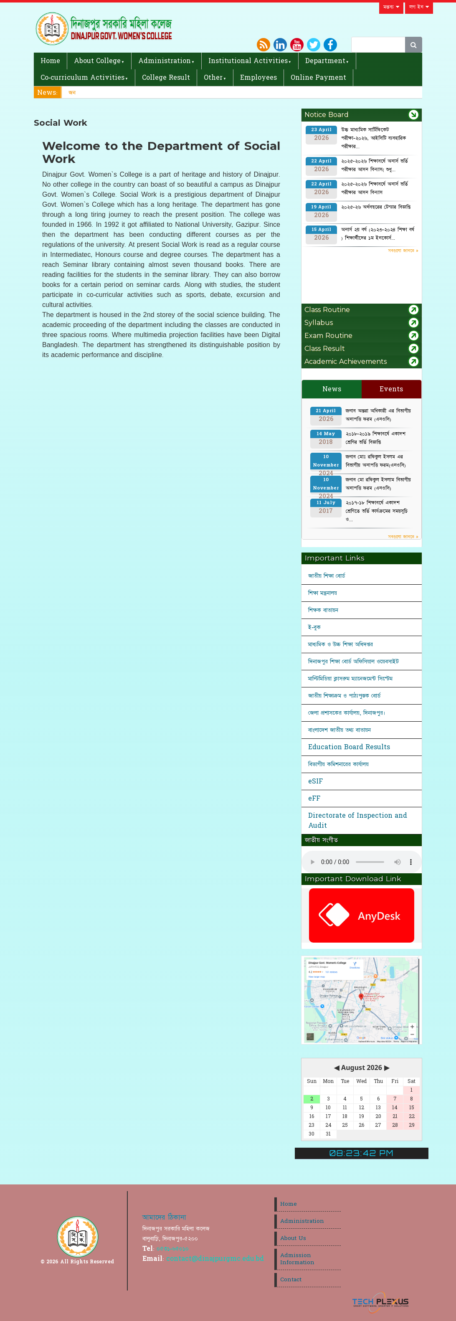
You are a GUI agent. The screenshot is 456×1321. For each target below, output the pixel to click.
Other (213, 77)
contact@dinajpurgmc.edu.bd (215, 1259)
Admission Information (297, 1259)
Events (391, 389)
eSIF (315, 781)
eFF (314, 798)
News (331, 389)
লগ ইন (419, 7)
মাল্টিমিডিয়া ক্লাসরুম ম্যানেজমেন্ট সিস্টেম (350, 678)
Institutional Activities (248, 61)
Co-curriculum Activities (82, 77)
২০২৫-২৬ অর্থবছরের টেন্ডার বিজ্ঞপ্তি (375, 207)
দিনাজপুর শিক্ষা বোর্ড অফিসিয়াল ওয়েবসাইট (353, 661)
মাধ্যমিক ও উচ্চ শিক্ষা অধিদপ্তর (340, 644)
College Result (166, 77)
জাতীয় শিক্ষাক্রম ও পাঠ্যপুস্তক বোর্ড (344, 696)
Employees (258, 77)
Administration (164, 61)
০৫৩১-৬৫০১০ (173, 1249)
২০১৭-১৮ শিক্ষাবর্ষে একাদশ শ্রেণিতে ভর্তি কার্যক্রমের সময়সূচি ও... (377, 511)
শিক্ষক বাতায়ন (323, 610)
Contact (290, 1279)
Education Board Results (349, 747)
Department (325, 61)
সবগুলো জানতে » (403, 251)
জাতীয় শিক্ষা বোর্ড (326, 576)
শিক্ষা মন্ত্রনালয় (322, 593)
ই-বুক (314, 627)
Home (50, 61)
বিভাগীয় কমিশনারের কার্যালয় (338, 764)
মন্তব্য (391, 7)
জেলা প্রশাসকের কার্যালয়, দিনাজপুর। (346, 713)
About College (97, 61)
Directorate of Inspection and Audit (357, 820)
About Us (293, 1238)
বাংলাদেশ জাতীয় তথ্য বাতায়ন (339, 730)
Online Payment (318, 77)
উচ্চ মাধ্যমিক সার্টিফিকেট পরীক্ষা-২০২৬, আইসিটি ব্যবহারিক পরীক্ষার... (373, 138)
